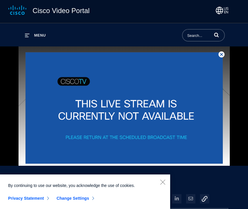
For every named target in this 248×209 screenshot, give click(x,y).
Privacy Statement (26, 200)
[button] (216, 35)
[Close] (163, 184)
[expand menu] (35, 35)
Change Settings (72, 200)
